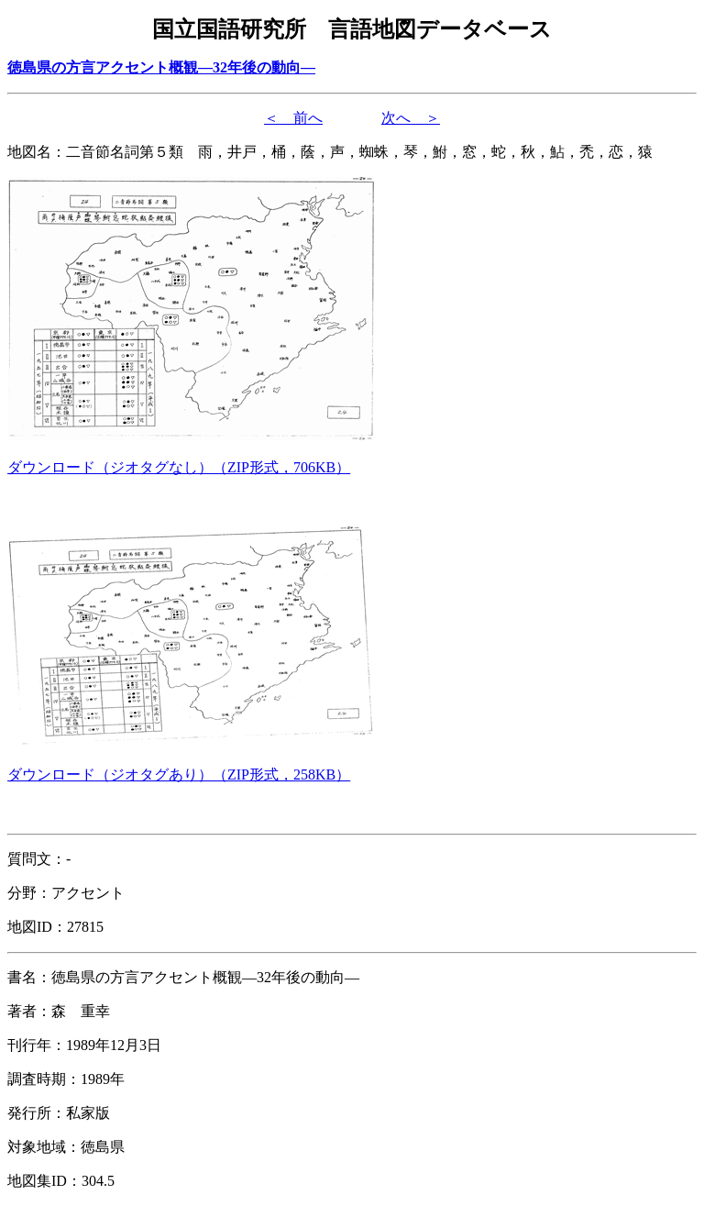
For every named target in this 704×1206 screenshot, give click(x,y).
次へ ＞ (410, 118)
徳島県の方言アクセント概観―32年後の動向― (161, 67)
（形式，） (178, 467)
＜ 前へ (293, 118)
